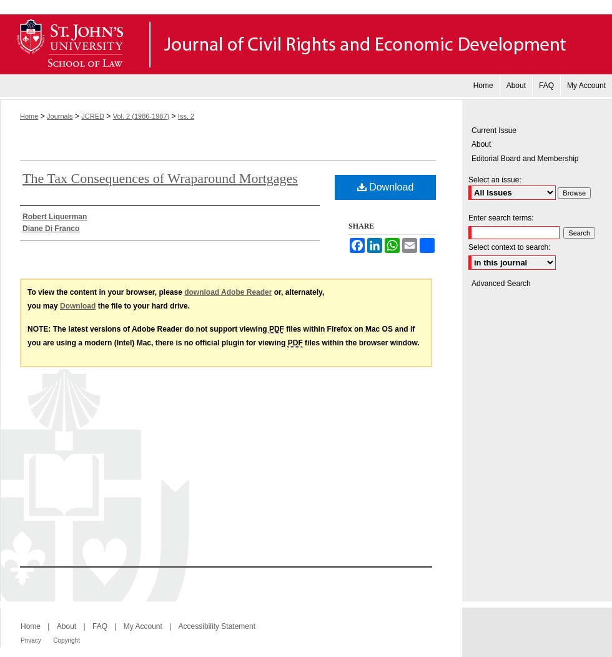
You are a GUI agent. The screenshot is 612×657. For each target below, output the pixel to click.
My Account (143, 626)
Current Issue (493, 130)
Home (29, 116)
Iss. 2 (186, 116)
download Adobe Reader (228, 292)
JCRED (92, 116)
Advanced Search (501, 283)
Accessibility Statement (217, 626)
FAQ (99, 626)
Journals (60, 116)
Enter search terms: (501, 218)
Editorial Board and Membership (524, 158)
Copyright (66, 640)
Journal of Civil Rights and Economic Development (306, 44)
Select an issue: (494, 179)
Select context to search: (509, 247)
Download (385, 187)
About (481, 144)
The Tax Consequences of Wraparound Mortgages (160, 178)
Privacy (31, 640)
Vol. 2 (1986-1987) (141, 116)
